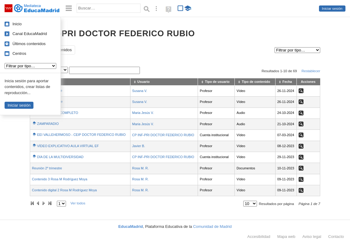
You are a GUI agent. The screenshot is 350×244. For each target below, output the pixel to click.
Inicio (17, 24)
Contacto (336, 236)
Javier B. (138, 146)
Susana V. (139, 91)
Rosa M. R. (140, 168)
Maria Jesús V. (143, 113)
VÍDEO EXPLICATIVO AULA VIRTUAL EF (68, 146)
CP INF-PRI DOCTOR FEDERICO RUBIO (163, 135)
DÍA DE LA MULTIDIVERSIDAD (60, 157)
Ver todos (78, 203)
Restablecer (310, 71)
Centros (19, 53)
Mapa (286, 236)
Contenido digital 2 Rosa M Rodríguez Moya (64, 190)
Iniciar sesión (332, 8)
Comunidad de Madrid (212, 226)
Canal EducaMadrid (29, 33)
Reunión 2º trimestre (47, 168)
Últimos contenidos (29, 43)
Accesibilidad (258, 236)
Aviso (311, 236)
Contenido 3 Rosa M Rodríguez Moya (59, 179)
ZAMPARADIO (48, 124)
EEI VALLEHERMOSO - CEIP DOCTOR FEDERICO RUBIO (81, 134)
